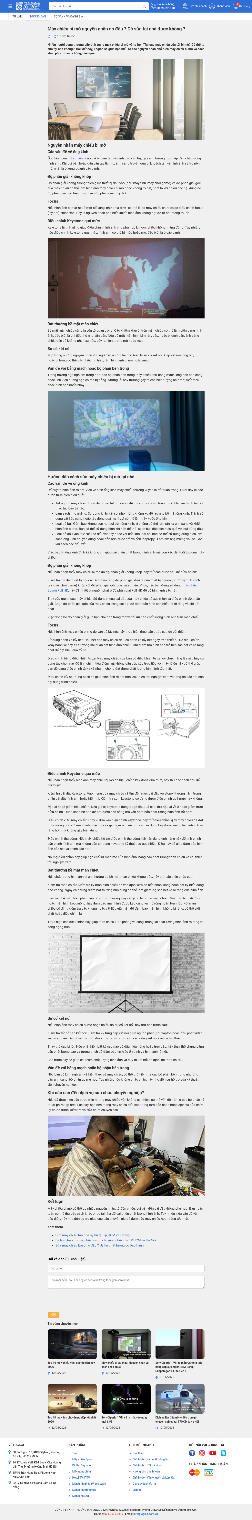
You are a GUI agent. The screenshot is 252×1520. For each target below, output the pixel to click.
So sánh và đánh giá (68, 16)
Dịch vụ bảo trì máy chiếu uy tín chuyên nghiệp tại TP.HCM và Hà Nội (105, 1240)
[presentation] (77, 1300)
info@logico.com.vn (145, 1513)
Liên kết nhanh (141, 1445)
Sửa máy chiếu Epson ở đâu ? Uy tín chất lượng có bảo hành (99, 1245)
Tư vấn (17, 16)
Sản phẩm (77, 1445)
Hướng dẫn (38, 16)
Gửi (53, 1314)
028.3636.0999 (113, 1513)
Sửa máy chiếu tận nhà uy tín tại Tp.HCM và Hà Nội (92, 1235)
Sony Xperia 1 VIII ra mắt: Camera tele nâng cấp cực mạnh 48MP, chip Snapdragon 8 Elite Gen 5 (179, 1367)
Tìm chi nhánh (194, 6)
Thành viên (219, 6)
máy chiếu (75, 158)
